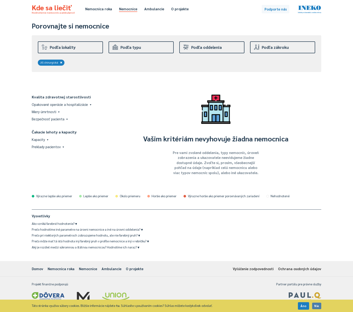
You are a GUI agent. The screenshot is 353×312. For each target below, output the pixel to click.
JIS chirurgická (51, 62)
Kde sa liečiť (53, 8)
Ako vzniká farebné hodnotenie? (54, 224)
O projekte (180, 9)
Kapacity (40, 139)
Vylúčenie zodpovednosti (253, 268)
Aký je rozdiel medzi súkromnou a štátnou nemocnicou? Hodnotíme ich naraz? (85, 247)
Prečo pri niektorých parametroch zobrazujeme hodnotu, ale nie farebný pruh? (86, 235)
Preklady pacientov (48, 146)
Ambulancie (154, 9)
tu (118, 306)
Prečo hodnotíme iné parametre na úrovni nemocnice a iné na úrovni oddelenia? (87, 229)
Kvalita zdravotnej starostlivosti (61, 96)
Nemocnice (128, 9)
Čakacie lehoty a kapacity (54, 131)
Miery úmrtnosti (46, 111)
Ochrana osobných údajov (299, 268)
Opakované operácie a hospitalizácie (61, 104)
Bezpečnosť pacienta (50, 119)
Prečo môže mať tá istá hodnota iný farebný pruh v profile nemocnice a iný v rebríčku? (90, 241)
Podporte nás (276, 9)
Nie (316, 306)
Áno (303, 306)
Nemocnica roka (98, 9)
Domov (37, 268)
